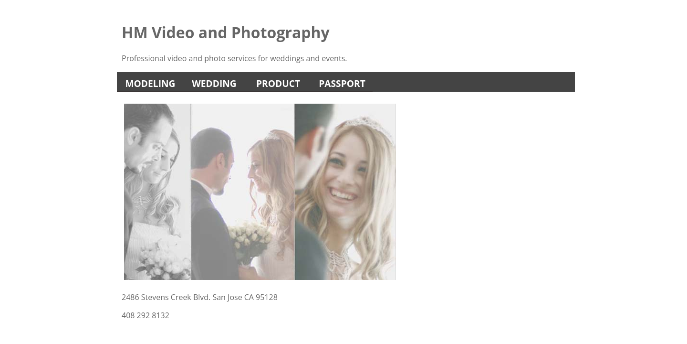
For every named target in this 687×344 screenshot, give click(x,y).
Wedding (214, 83)
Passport (342, 83)
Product (278, 83)
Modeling (150, 83)
